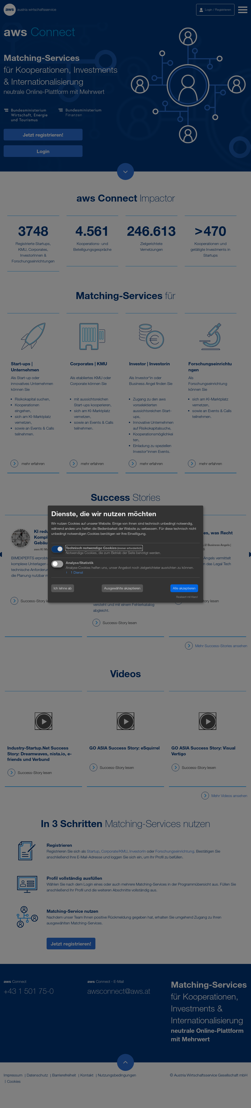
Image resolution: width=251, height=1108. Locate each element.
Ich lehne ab (63, 588)
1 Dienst (74, 572)
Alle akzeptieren (184, 588)
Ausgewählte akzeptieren (122, 588)
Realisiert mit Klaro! (187, 596)
